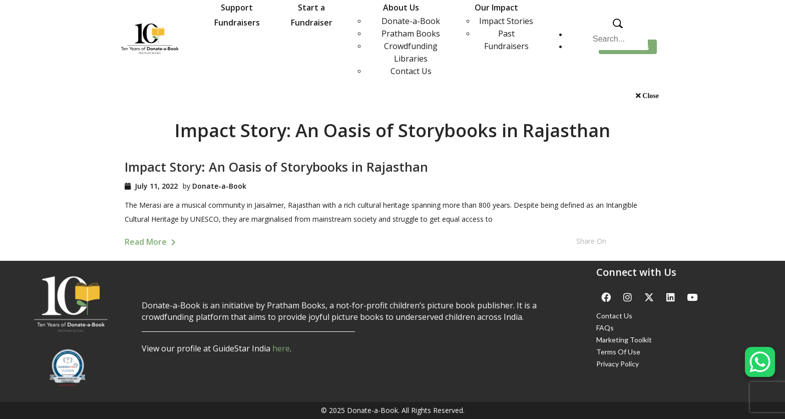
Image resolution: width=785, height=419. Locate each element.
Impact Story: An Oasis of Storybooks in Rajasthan (276, 166)
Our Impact (496, 7)
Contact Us (411, 71)
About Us (401, 7)
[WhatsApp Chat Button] (760, 362)
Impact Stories (506, 21)
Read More (150, 241)
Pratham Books (410, 33)
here (281, 348)
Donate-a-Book (410, 21)
